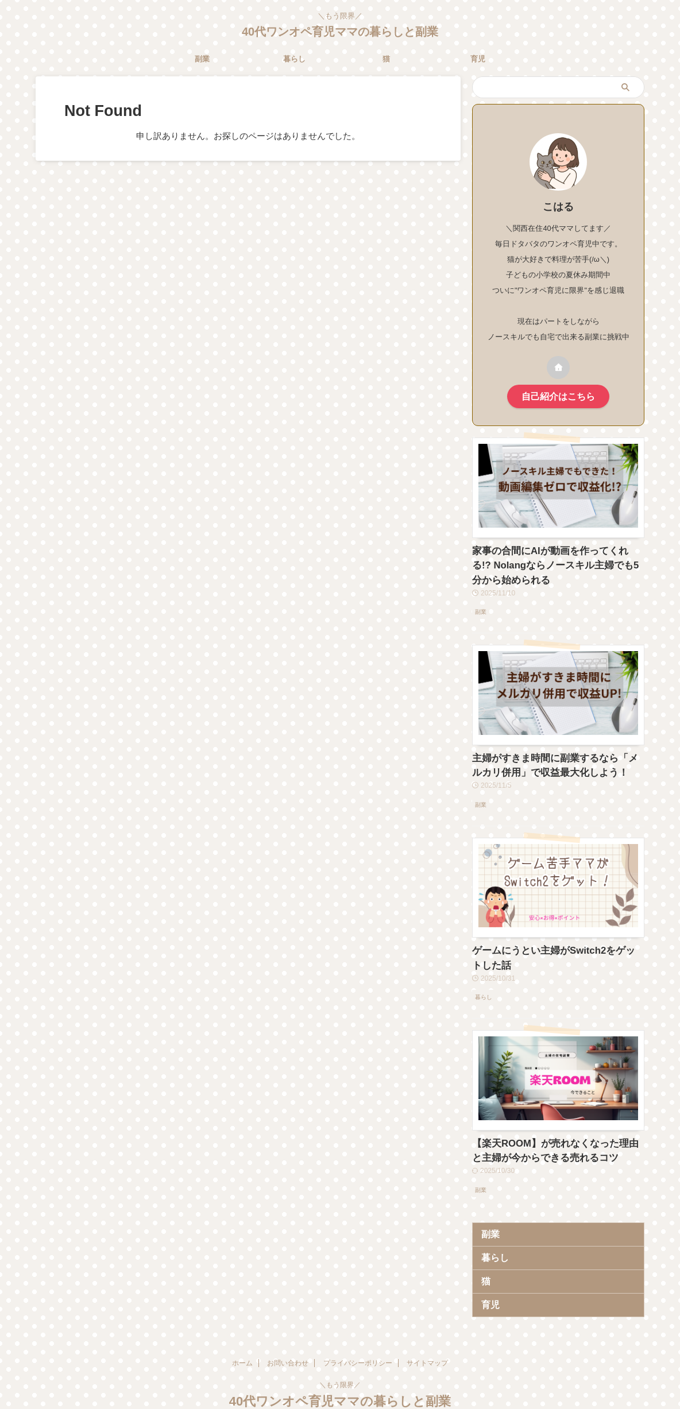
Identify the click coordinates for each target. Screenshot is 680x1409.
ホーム (242, 1334)
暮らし (294, 59)
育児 (477, 59)
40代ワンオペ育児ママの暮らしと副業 (340, 31)
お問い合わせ (287, 1334)
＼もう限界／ (340, 1356)
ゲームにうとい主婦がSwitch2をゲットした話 (556, 940)
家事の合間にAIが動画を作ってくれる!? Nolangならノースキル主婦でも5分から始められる (556, 560)
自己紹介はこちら (558, 395)
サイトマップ (427, 1334)
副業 (202, 59)
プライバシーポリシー (357, 1334)
